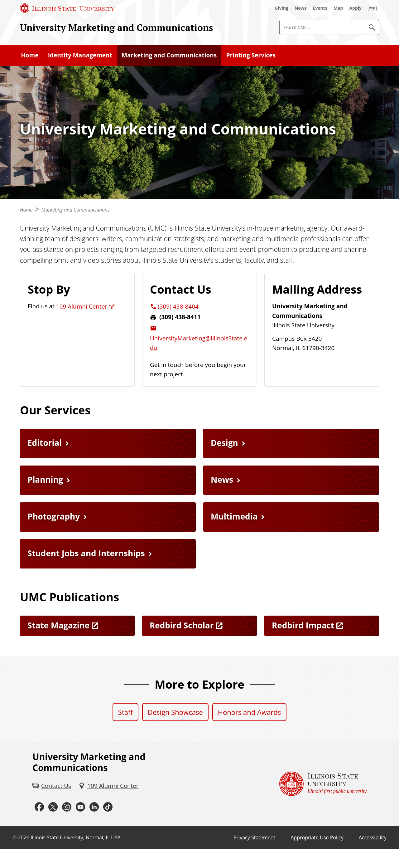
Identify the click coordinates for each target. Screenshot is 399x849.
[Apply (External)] (355, 8)
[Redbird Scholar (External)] (199, 626)
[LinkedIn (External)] (94, 807)
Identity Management (80, 55)
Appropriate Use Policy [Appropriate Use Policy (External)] (317, 837)
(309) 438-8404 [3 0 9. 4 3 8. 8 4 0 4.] (178, 306)
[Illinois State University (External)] (67, 8)
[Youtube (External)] (80, 807)
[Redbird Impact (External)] (321, 626)
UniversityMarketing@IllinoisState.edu (198, 343)
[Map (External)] (338, 8)
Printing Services (251, 55)
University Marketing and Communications (116, 27)
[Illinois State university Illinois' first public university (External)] (323, 783)
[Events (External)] (320, 8)
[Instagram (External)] (67, 807)
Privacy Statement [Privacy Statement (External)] (254, 837)
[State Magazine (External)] (77, 626)
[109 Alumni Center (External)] (108, 785)
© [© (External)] (14, 837)
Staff (125, 712)
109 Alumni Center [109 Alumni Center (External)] (81, 306)
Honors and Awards (249, 712)
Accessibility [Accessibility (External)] (373, 837)
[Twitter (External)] (53, 807)
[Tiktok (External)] (108, 807)
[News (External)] (300, 8)
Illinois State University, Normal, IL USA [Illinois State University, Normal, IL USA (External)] (76, 837)
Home (29, 55)
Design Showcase (175, 712)
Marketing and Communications (169, 55)
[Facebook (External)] (39, 807)
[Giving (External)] (281, 8)
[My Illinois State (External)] (373, 8)
